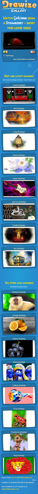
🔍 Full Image (8, 56)
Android (14, 482)
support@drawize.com (10, 489)
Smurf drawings (19, 362)
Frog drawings (19, 409)
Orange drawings (19, 315)
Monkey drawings (19, 292)
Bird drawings (19, 108)
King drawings (19, 455)
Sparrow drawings (19, 202)
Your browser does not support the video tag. (19, 40)
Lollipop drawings (19, 385)
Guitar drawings (19, 179)
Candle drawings (19, 225)
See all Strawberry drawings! (24, 59)
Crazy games (29, 482)
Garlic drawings (19, 155)
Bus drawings (19, 249)
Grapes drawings (19, 339)
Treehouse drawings (19, 432)
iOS (18, 482)
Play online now (26, 478)
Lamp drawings (19, 132)
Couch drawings (19, 85)
